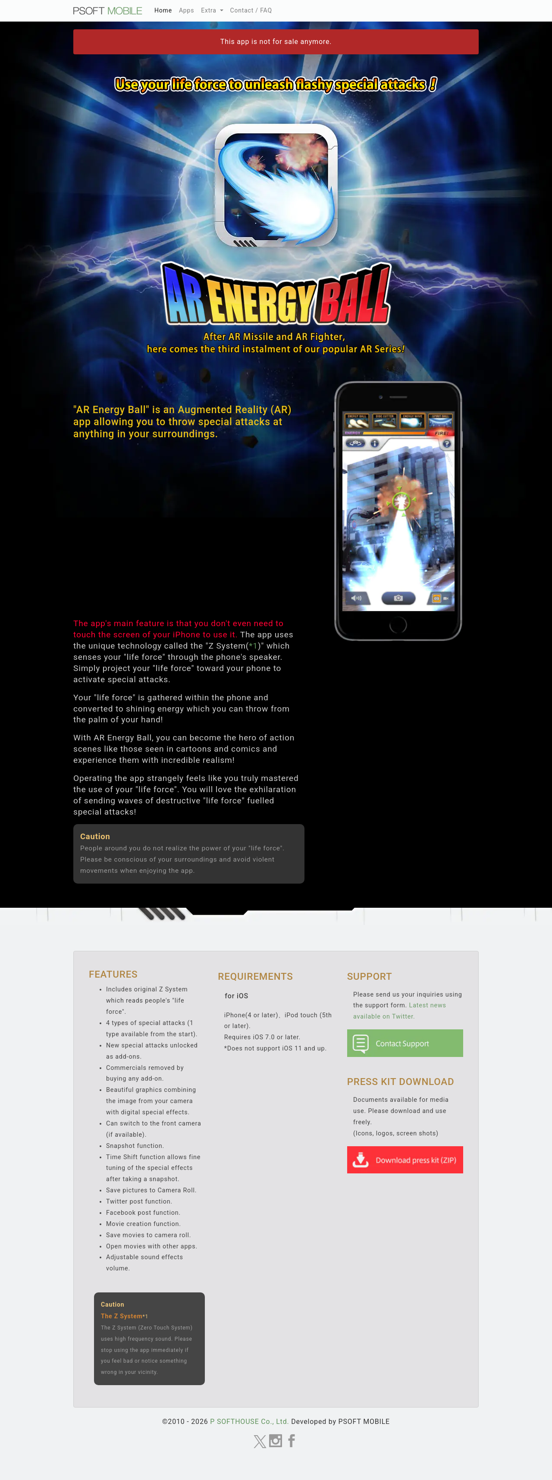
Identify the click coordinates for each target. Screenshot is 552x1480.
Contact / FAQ (251, 10)
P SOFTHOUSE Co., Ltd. (249, 1421)
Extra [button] (209, 10)
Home (165, 9)
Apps (186, 10)
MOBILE (107, 11)
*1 (253, 646)
